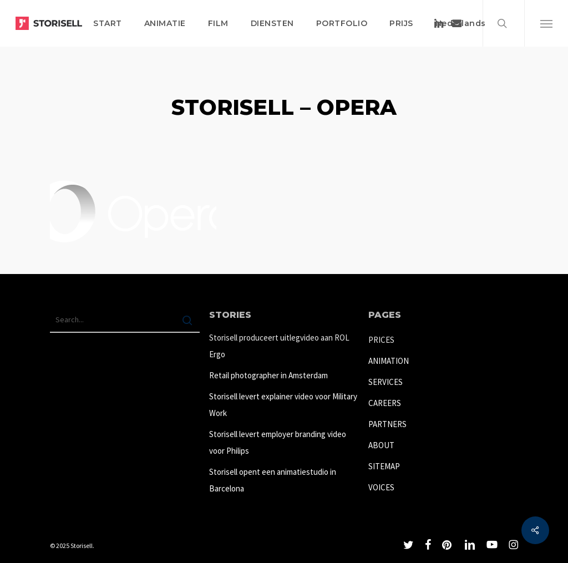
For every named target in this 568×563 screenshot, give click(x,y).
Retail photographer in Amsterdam (268, 375)
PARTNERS (387, 424)
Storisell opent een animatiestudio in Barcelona (272, 480)
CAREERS (384, 403)
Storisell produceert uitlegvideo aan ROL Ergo (279, 345)
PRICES (381, 339)
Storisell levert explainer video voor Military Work (283, 404)
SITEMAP (384, 466)
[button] (546, 23)
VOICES (381, 487)
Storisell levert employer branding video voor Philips (277, 442)
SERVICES (385, 382)
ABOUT (381, 445)
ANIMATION (388, 361)
